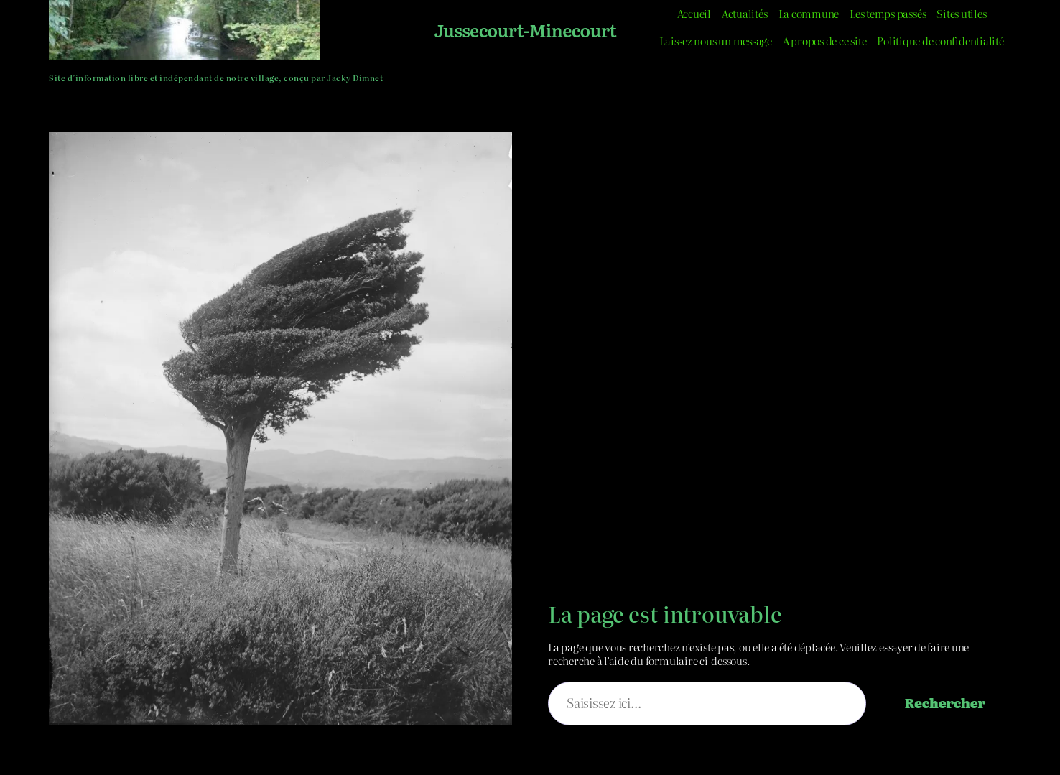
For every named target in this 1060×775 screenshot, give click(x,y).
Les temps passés (888, 13)
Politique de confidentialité (940, 40)
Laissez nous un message (715, 40)
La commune (809, 13)
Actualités (745, 13)
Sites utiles (961, 13)
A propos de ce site (824, 40)
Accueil (694, 13)
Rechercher (945, 703)
